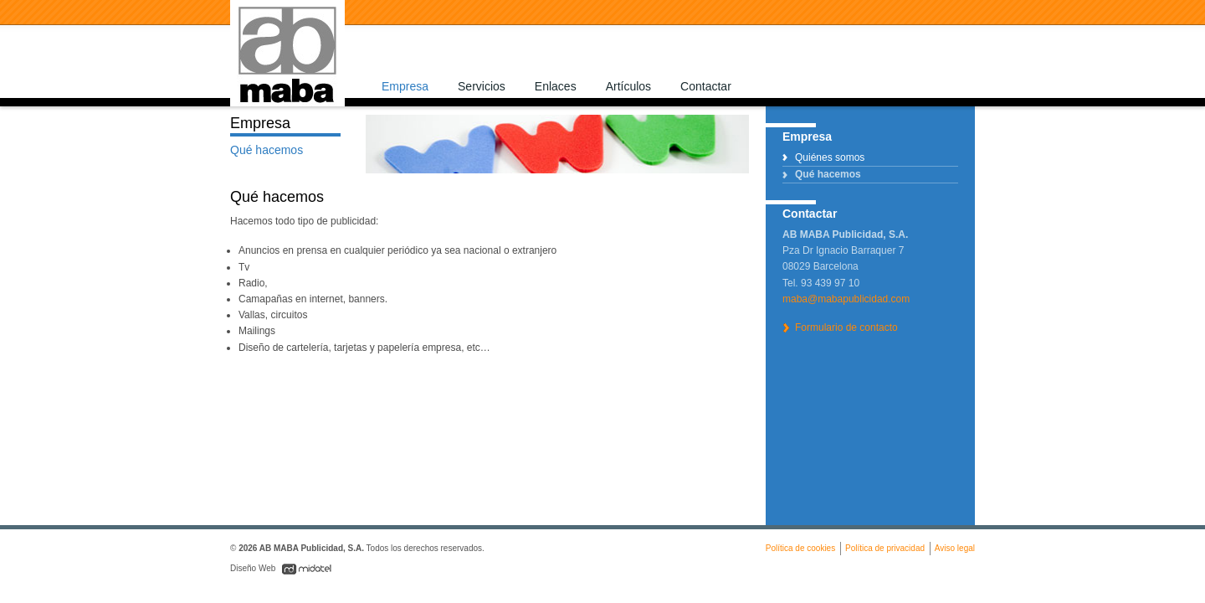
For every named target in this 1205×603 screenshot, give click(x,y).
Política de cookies (800, 548)
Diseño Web (254, 568)
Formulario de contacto (846, 327)
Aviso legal (955, 548)
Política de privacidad (885, 548)
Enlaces (556, 86)
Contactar (705, 86)
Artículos (628, 86)
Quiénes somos (829, 157)
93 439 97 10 (830, 283)
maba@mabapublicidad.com (846, 299)
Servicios (481, 86)
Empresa (405, 86)
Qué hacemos (828, 174)
